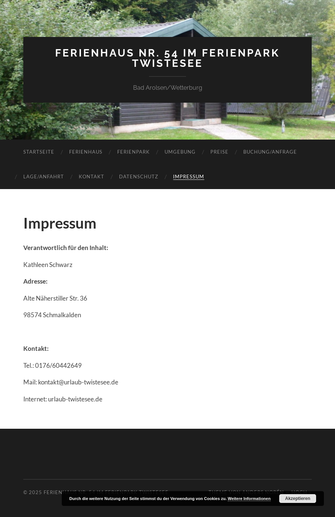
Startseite (38, 152)
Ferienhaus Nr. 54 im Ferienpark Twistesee (167, 58)
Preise (219, 152)
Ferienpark (133, 152)
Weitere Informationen (249, 498)
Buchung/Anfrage (270, 152)
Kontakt (91, 176)
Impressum (188, 176)
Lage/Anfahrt (43, 176)
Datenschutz (138, 176)
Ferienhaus (85, 152)
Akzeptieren (297, 498)
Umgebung (180, 152)
